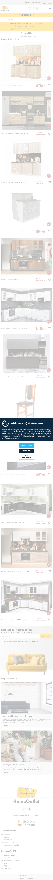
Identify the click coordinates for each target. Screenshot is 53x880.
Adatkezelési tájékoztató (10, 438)
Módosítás (26, 451)
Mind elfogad (26, 445)
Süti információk (26, 457)
